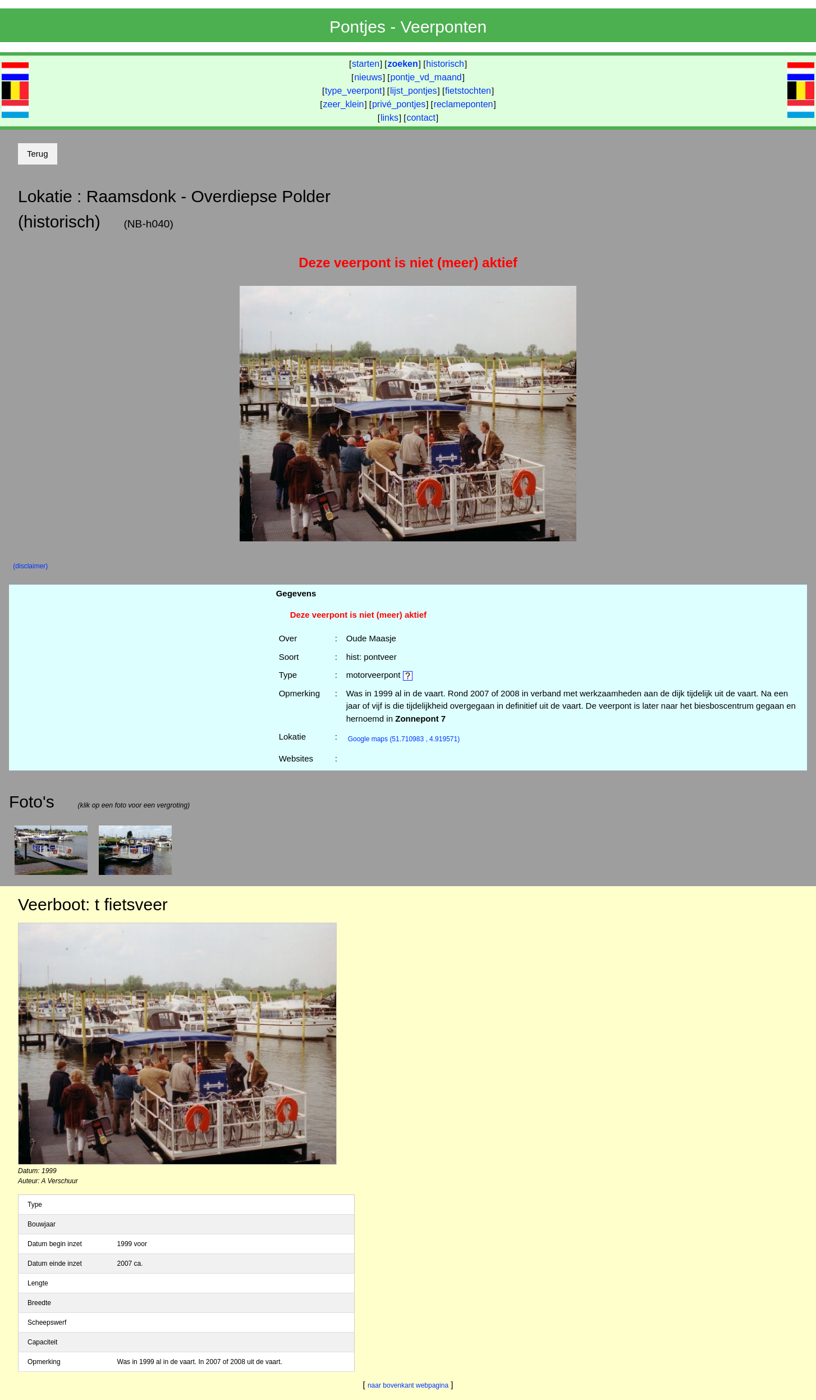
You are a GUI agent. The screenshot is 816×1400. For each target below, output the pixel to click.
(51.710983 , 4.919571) (404, 739)
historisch (445, 64)
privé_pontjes (398, 104)
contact (420, 117)
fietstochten (468, 90)
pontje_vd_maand (426, 77)
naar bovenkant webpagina (408, 1385)
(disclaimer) (30, 566)
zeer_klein (343, 104)
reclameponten (463, 104)
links (389, 117)
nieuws (368, 77)
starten (365, 64)
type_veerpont (353, 90)
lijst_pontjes (413, 90)
